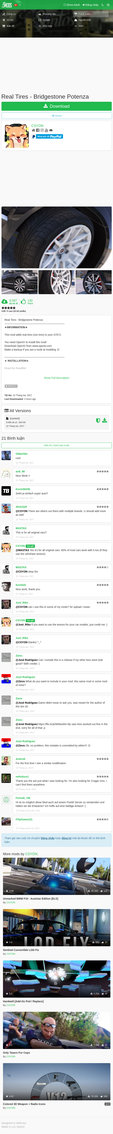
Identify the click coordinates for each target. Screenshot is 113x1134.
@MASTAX (22, 550)
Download (57, 106)
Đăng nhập (48, 838)
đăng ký (67, 838)
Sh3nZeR (21, 506)
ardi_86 (20, 471)
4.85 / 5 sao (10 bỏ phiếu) (13, 311)
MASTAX (21, 528)
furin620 (21, 584)
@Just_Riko (23, 624)
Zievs (19, 655)
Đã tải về (13, 303)
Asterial (20, 758)
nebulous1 (22, 776)
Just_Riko (22, 602)
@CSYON (21, 511)
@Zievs (20, 681)
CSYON (37, 126)
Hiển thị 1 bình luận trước (56, 445)
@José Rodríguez (27, 659)
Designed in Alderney (13, 1123)
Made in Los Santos (13, 1126)
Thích (30, 303)
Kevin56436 (23, 489)
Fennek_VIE (23, 797)
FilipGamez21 (24, 819)
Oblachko (22, 453)
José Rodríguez (25, 677)
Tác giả (30, 546)
